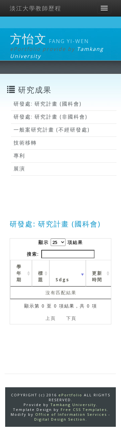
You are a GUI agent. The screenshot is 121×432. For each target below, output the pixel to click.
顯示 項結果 (60, 242)
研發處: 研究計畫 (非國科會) (50, 116)
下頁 (71, 318)
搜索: (61, 254)
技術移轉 (25, 142)
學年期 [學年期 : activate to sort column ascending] (19, 273)
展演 (19, 168)
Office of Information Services (71, 414)
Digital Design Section (60, 419)
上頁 (50, 318)
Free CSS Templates (84, 409)
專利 (19, 155)
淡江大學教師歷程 (35, 8)
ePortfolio (70, 394)
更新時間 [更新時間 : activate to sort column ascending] (97, 276)
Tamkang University (73, 404)
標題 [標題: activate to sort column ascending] (40, 276)
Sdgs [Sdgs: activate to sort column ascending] (62, 279)
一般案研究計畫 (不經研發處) (52, 129)
